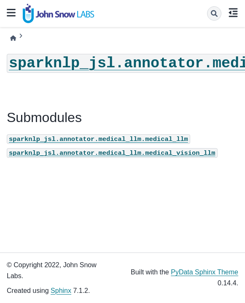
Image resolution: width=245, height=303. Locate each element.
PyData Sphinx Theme (204, 272)
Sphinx (61, 290)
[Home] (13, 38)
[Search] (214, 13)
